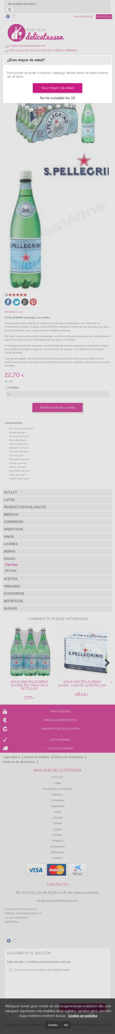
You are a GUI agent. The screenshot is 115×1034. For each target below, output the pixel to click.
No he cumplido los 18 (57, 98)
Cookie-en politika (82, 1016)
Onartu (53, 1025)
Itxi (66, 1025)
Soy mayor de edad (58, 88)
